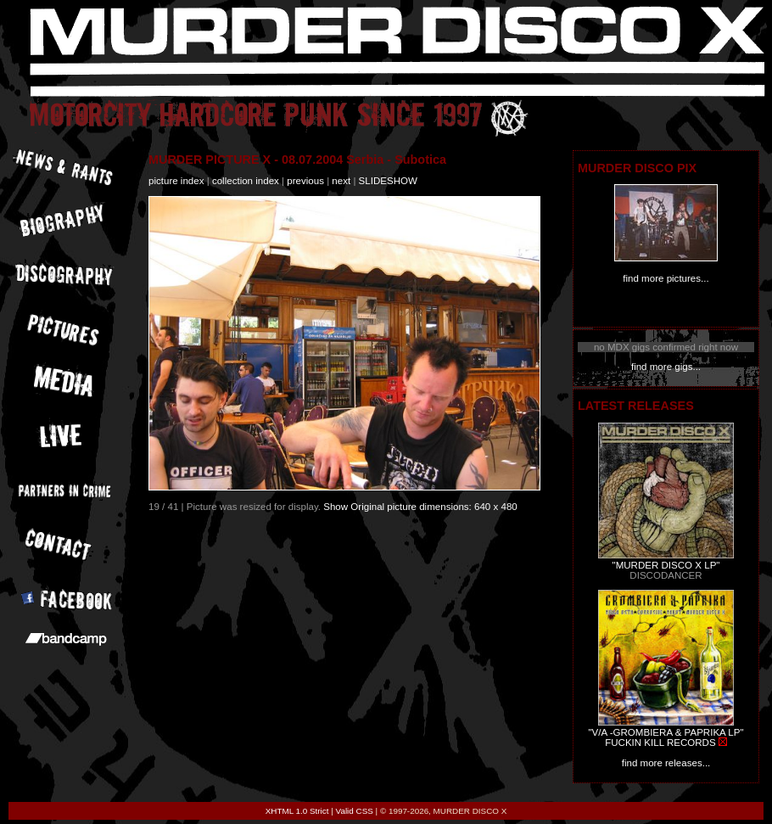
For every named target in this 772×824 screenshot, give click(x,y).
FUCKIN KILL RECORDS (660, 742)
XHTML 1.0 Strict (297, 811)
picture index (176, 181)
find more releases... (666, 763)
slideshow (388, 181)
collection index (245, 181)
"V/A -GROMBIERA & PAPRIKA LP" (665, 732)
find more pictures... (665, 278)
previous (305, 181)
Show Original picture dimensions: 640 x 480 (420, 507)
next (341, 181)
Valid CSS (354, 811)
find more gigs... (666, 367)
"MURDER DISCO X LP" (666, 565)
